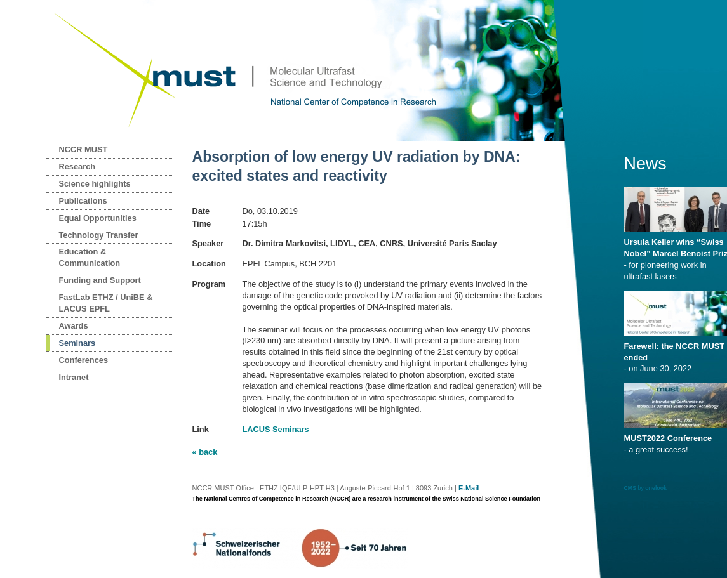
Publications (83, 201)
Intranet (74, 377)
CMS (630, 488)
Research (77, 166)
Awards (73, 326)
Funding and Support (100, 280)
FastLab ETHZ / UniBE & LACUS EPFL (106, 302)
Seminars (77, 343)
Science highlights (95, 183)
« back (205, 452)
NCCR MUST (83, 149)
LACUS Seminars (275, 429)
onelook (656, 488)
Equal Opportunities (98, 218)
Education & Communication (90, 257)
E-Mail (468, 488)
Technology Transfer (98, 235)
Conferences (84, 360)
